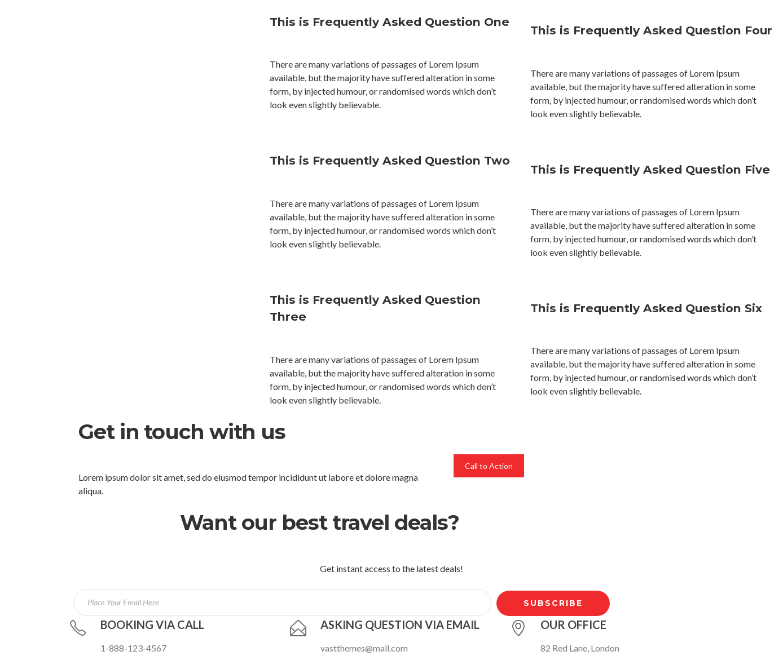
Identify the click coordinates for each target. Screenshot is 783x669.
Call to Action (489, 466)
